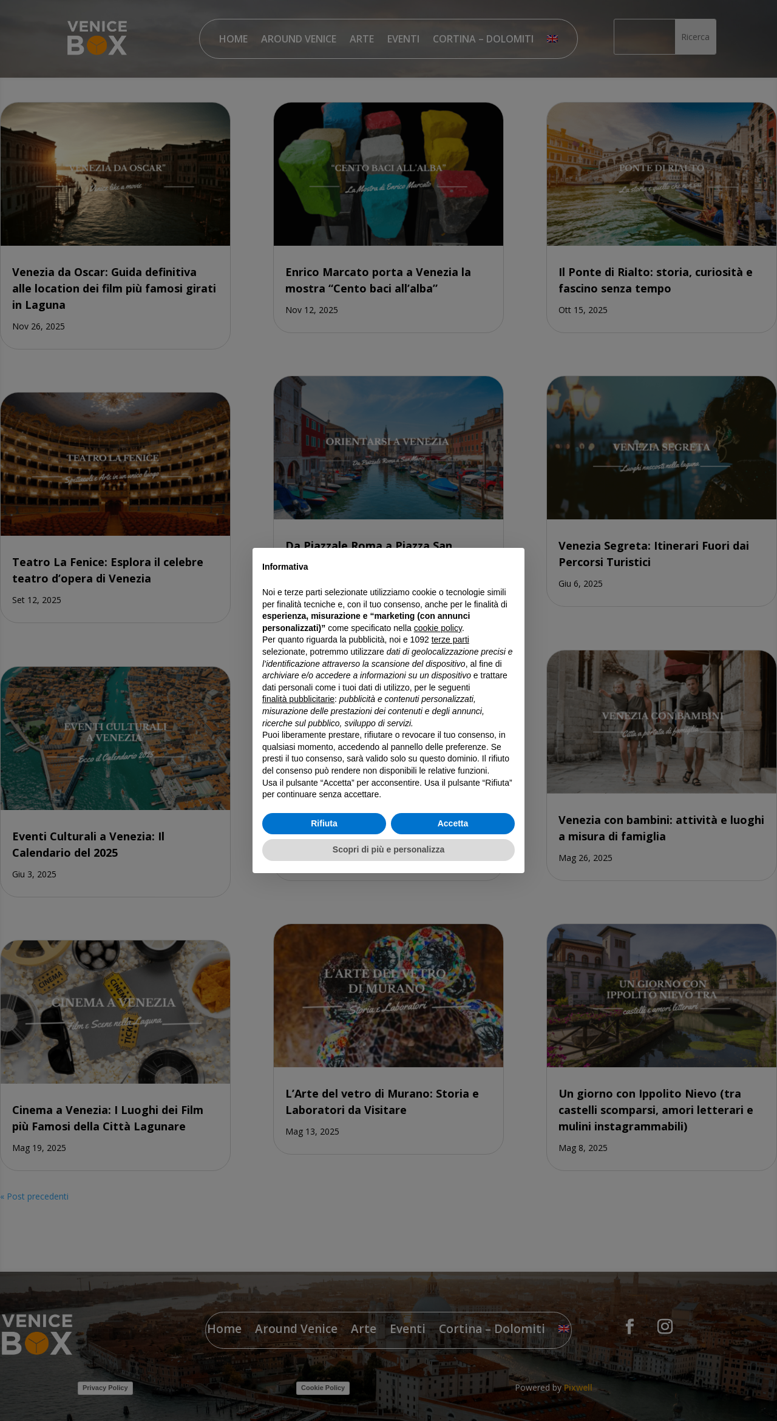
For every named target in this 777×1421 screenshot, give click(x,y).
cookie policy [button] (438, 628)
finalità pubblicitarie (298, 699)
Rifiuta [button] (324, 823)
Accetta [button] (453, 823)
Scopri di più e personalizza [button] (388, 849)
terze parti (450, 639)
